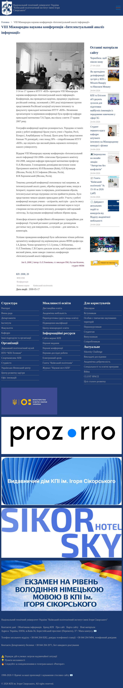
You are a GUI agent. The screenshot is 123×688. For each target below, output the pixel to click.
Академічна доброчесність (97, 361)
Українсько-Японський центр (15, 368)
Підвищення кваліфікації (55, 323)
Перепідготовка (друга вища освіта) (60, 318)
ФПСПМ (21, 278)
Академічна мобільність (55, 313)
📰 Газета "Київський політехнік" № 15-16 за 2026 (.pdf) (97, 185)
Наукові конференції (53, 348)
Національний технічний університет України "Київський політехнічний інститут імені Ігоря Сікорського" (36, 8)
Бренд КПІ (48, 627)
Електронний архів (52, 358)
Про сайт (60, 627)
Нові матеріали (87, 627)
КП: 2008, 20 (22, 274)
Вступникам (90, 313)
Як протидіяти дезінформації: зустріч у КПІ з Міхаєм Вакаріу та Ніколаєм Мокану (100, 79)
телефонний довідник (106, 637)
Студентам (89, 331)
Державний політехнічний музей (17, 348)
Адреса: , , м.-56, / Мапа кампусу (47, 631)
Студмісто (6, 363)
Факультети (7, 328)
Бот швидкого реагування (66, 645)
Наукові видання (51, 343)
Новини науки (23, 285)
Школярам (89, 308)
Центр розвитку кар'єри (13, 373)
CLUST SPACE (91, 376)
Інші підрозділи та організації (16, 338)
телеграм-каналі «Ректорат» (51, 664)
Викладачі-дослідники (95, 356)
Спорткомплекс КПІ (11, 358)
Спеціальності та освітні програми (101, 366)
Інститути (6, 323)
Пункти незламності (15, 660)
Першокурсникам (92, 326)
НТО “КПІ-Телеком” (11, 353)
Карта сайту (72, 627)
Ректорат (5, 308)
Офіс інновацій (8, 377)
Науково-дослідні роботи (55, 353)
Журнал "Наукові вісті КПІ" (56, 368)
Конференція (22, 282)
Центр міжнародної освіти (56, 328)
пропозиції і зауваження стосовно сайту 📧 (51, 675)
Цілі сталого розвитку (95, 381)
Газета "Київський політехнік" (58, 363)
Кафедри (5, 333)
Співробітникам (92, 341)
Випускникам (90, 336)
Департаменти (8, 318)
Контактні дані (8, 627)
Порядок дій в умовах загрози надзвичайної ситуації (31, 656)
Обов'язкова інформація (30, 627)
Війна (87, 371)
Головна (5, 22)
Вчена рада (6, 313)
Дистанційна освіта (52, 308)
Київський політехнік (43, 285)
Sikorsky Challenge (93, 351)
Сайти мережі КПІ (52, 338)
